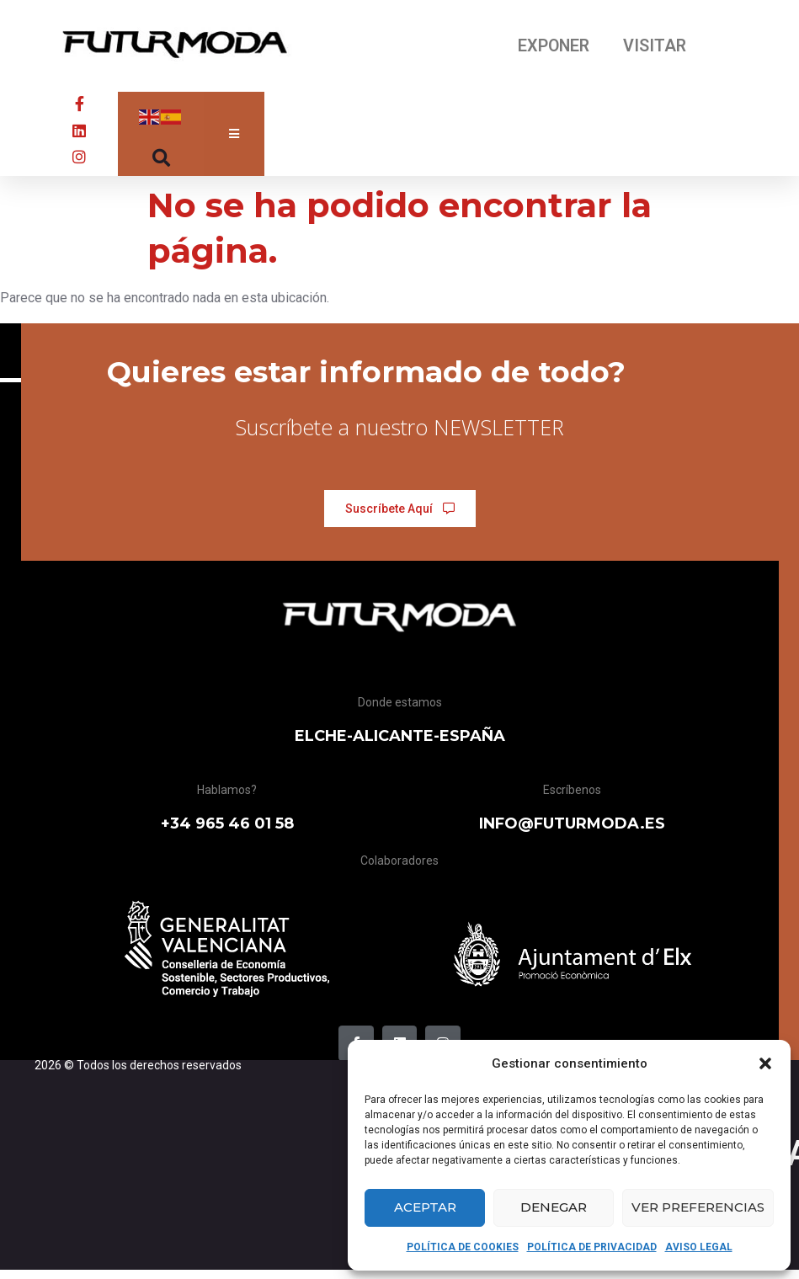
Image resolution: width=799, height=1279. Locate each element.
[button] (765, 1063)
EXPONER (553, 46)
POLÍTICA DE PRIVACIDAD (592, 1247)
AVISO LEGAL (698, 1247)
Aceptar (425, 1207)
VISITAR (656, 46)
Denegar (553, 1207)
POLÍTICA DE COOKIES (463, 1247)
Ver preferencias (697, 1207)
